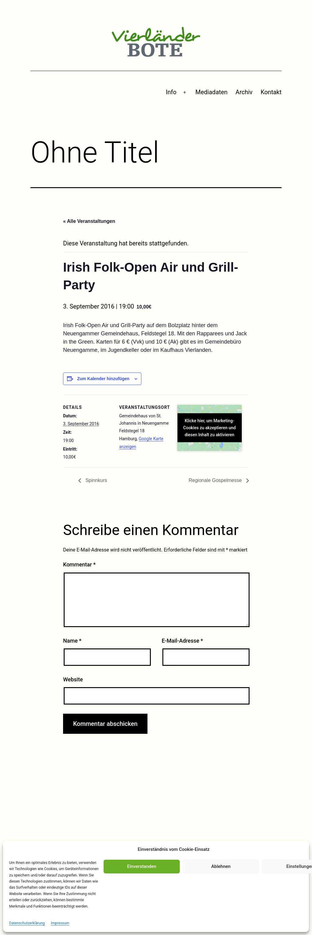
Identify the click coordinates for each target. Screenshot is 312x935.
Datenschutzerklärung (27, 923)
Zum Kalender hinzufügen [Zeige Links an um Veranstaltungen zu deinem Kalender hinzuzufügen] (103, 378)
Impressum (60, 923)
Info (171, 92)
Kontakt (271, 92)
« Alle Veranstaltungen (89, 221)
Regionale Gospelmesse (216, 480)
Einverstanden (141, 866)
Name (72, 640)
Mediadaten (211, 92)
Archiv (244, 92)
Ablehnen (220, 866)
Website (73, 679)
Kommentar (79, 564)
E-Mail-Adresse (182, 640)
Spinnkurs (95, 480)
